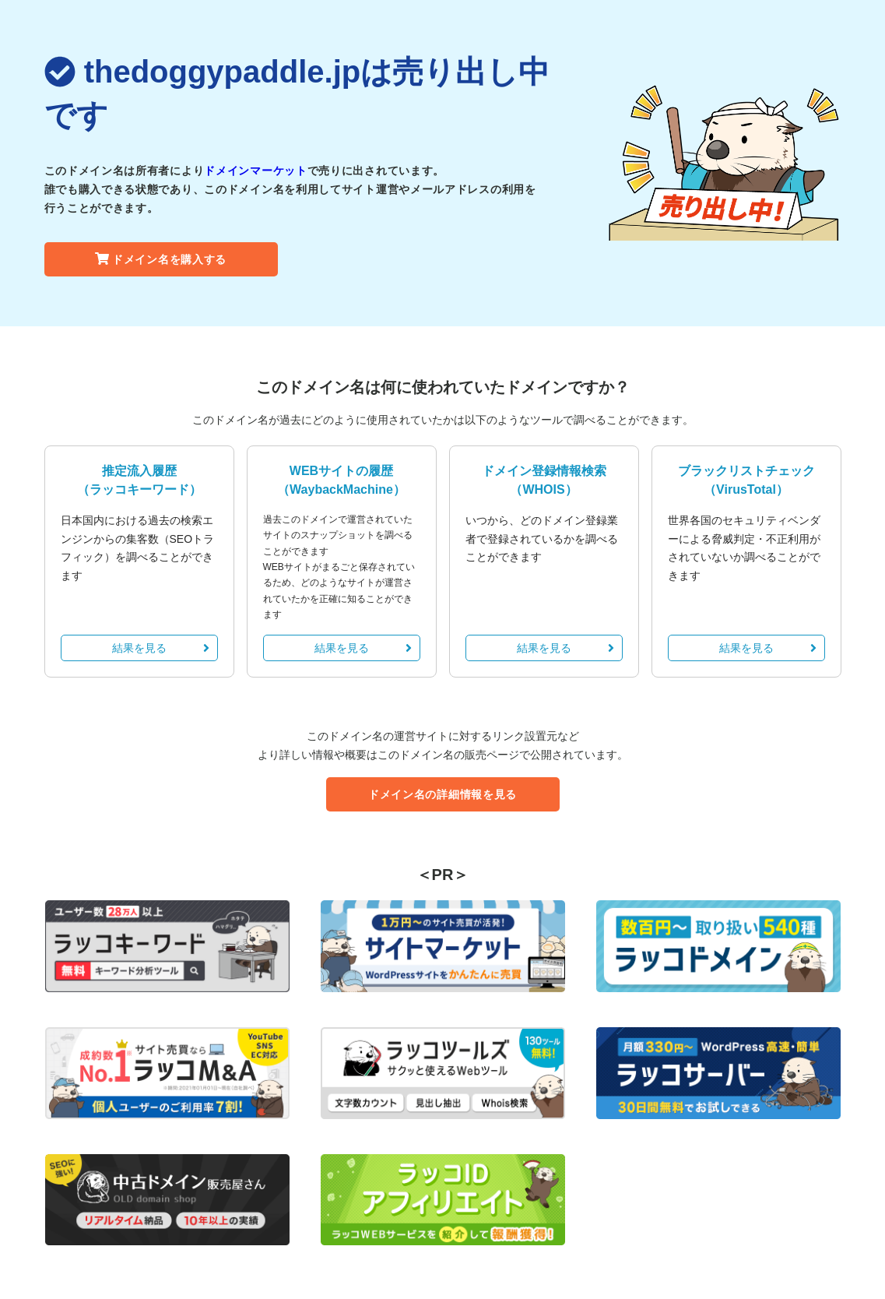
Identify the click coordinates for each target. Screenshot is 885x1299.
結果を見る (160, 648)
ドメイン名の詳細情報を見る (442, 794)
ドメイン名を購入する (161, 259)
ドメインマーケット (255, 170)
